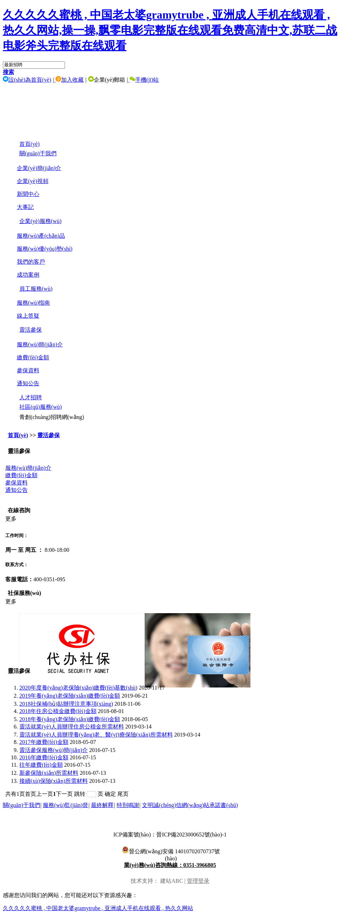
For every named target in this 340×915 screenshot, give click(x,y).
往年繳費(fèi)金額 (41, 765)
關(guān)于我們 (21, 805)
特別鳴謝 (128, 805)
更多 (11, 519)
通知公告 (28, 383)
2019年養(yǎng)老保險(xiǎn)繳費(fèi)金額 (69, 696)
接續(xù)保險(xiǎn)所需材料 (53, 781)
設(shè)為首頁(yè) (27, 80)
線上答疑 (28, 316)
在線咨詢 (19, 510)
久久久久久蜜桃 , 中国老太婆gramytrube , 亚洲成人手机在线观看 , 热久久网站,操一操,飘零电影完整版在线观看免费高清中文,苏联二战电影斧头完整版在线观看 (170, 30)
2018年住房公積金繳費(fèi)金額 (58, 711)
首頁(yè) (18, 435)
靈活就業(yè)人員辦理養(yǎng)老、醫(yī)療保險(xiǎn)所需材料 (96, 735)
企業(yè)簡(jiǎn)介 (39, 168)
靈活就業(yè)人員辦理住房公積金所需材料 (71, 727)
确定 (110, 794)
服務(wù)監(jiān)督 (65, 805)
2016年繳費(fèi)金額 (43, 757)
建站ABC (171, 881)
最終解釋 (102, 805)
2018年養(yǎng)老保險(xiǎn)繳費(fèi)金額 (69, 719)
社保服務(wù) (24, 593)
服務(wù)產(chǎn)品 (41, 236)
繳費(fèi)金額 (33, 357)
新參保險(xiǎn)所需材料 (48, 773)
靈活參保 (48, 435)
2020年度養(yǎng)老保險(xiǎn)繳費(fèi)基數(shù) (78, 688)
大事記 (25, 207)
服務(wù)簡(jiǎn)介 (40, 344)
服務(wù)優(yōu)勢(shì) (44, 249)
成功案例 (28, 275)
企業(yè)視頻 (32, 181)
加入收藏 (69, 80)
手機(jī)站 (143, 80)
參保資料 (28, 370)
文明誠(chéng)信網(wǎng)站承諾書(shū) (190, 805)
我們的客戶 (31, 262)
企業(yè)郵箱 (106, 80)
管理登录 (198, 881)
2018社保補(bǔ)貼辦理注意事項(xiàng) (66, 704)
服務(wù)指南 (33, 303)
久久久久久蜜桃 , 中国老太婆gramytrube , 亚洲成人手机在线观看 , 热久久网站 (98, 908)
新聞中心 (28, 194)
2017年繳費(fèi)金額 (43, 742)
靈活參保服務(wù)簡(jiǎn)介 (53, 750)
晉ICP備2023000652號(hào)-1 (191, 835)
